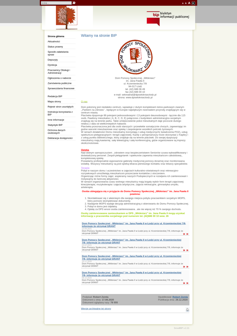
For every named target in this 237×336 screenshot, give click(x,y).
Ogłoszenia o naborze (59, 78)
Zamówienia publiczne (60, 83)
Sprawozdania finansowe (61, 88)
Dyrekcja (52, 65)
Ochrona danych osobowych (56, 131)
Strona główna (56, 36)
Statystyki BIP (55, 125)
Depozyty (53, 59)
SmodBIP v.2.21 (181, 328)
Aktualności (54, 41)
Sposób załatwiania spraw (58, 53)
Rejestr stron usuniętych (61, 106)
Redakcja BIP (55, 96)
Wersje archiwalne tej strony (96, 308)
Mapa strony (54, 101)
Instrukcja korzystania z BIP (60, 113)
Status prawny (55, 46)
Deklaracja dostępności (60, 138)
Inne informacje (56, 119)
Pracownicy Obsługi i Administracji (59, 71)
